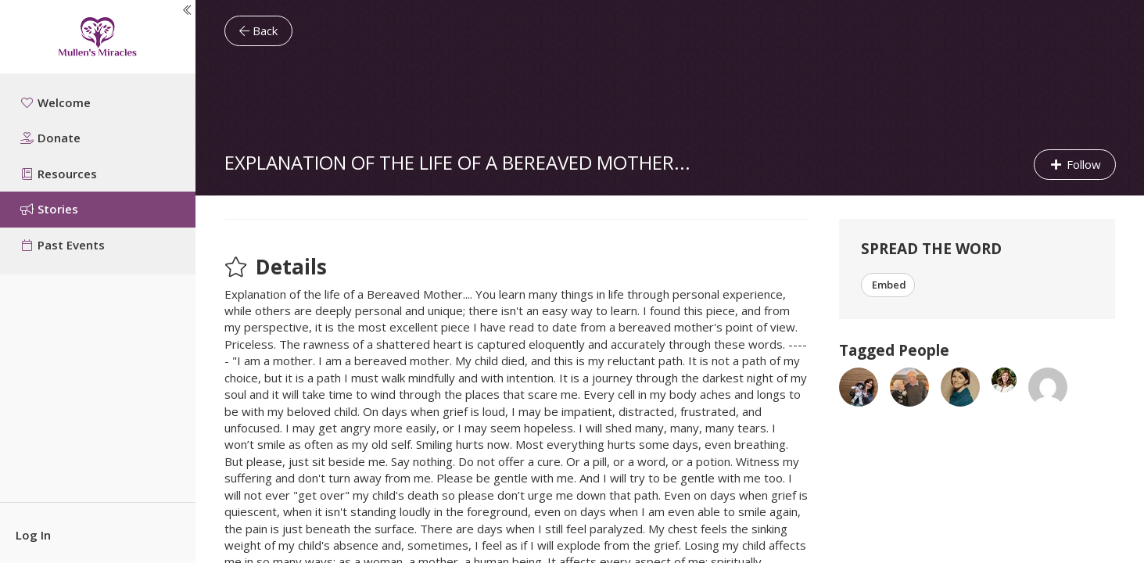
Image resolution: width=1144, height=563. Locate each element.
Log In (33, 535)
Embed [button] (888, 285)
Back (258, 30)
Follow (1075, 164)
